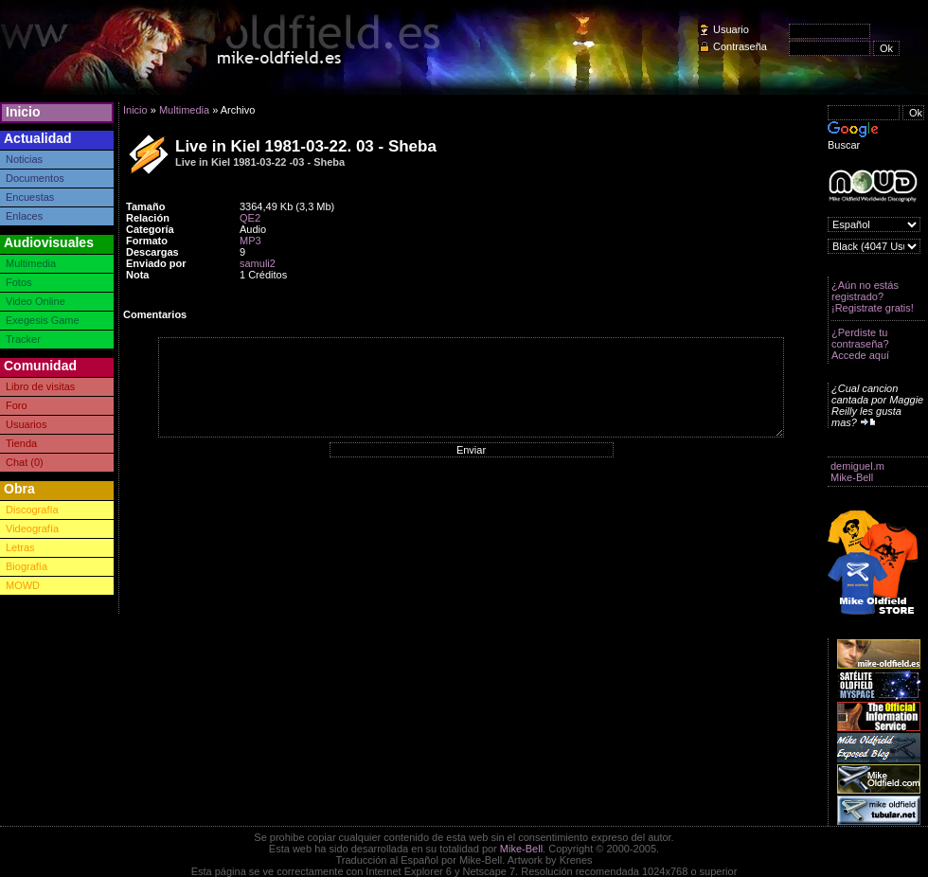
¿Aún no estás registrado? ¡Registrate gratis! (872, 296)
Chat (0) (25, 462)
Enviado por (156, 263)
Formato (147, 240)
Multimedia (31, 263)
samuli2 (258, 263)
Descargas (152, 252)
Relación (148, 218)
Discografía (32, 509)
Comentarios (155, 314)
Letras (20, 547)
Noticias (24, 159)
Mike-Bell (851, 477)
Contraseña (740, 46)
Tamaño (145, 206)
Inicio (23, 111)
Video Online (35, 301)
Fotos (19, 282)
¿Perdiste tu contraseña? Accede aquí (860, 344)
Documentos (35, 178)
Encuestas (30, 197)
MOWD (23, 585)
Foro (16, 405)
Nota (137, 274)
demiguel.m (857, 466)
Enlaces (24, 216)
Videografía (32, 528)
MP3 (250, 240)
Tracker (23, 339)
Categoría (150, 229)
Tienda (21, 443)
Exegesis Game (43, 320)
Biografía (26, 566)
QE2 (250, 218)
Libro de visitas (40, 386)
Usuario (731, 29)
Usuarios (26, 424)
